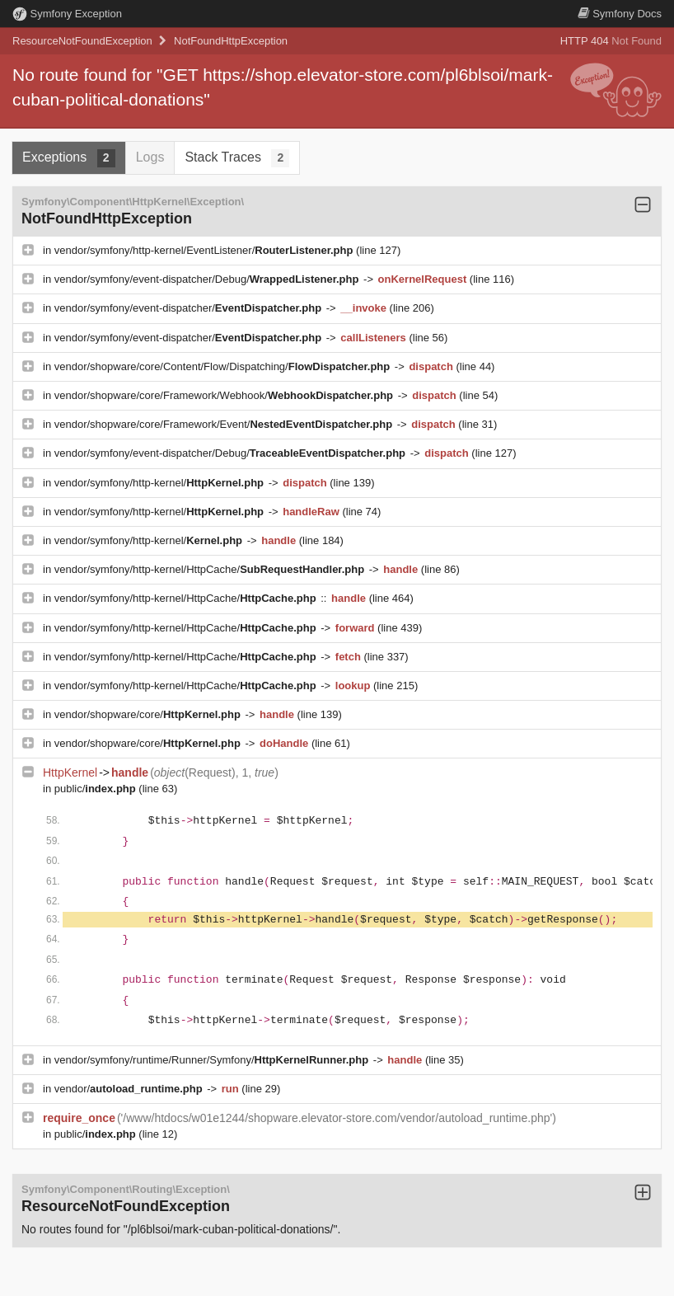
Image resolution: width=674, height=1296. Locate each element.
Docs (620, 13)
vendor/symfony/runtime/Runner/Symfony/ (213, 1060)
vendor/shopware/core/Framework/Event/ (225, 424)
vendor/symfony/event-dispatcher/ (189, 308)
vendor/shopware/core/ (149, 714)
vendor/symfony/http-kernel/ (160, 483)
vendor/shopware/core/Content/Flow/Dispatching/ (223, 366)
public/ (96, 788)
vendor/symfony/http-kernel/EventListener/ (205, 250)
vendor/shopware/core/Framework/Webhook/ (225, 395)
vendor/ (130, 1088)
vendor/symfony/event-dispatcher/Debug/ (208, 279)
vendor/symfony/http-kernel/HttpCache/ (210, 569)
